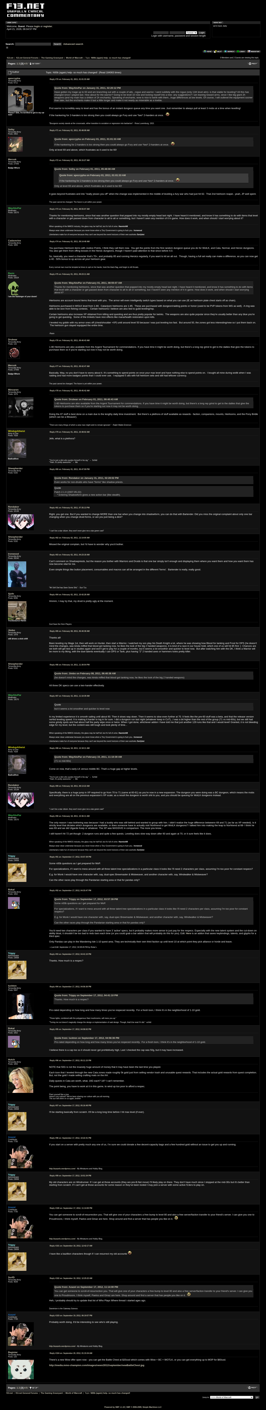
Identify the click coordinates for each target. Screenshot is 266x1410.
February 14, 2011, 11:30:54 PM (70, 665)
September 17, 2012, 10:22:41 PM (70, 1138)
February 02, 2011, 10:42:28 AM (70, 595)
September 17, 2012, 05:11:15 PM (70, 1060)
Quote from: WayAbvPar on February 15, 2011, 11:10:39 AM (88, 756)
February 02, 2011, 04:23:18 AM (70, 555)
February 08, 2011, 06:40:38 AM (70, 631)
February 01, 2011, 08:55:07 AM (70, 209)
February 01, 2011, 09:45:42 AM (70, 391)
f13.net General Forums (27, 58)
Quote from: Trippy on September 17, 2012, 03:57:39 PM (86, 899)
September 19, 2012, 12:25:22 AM (71, 1278)
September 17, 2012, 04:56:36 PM (70, 987)
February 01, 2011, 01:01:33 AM (70, 79)
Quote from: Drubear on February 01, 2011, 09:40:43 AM (86, 399)
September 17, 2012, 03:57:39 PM (70, 857)
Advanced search (73, 44)
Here (188, 933)
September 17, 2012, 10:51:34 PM (70, 1176)
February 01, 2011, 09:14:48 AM (70, 242)
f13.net (10, 58)
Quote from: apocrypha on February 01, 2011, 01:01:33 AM (87, 139)
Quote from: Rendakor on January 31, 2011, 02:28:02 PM (86, 478)
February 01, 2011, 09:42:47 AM (70, 366)
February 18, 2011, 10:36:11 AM (70, 816)
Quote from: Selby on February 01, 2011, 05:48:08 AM (84, 169)
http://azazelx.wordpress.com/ (62, 1169)
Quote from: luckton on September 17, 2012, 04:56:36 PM (86, 1038)
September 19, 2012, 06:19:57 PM (71, 1316)
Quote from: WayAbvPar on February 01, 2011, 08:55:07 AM (88, 282)
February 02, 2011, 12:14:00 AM (70, 538)
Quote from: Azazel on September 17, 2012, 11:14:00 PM (86, 1287)
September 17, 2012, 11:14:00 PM (71, 1208)
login (37, 26)
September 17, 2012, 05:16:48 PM (70, 1106)
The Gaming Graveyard (52, 58)
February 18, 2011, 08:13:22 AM (70, 786)
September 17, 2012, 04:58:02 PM (70, 1029)
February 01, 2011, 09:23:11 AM (70, 274)
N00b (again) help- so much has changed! (111, 58)
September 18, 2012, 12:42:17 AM (71, 1246)
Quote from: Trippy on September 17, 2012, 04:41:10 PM (86, 995)
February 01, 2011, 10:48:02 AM (70, 432)
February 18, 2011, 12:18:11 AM (70, 748)
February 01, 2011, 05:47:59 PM (70, 469)
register (47, 26)
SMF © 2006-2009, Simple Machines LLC (144, 1407)
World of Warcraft (74, 58)
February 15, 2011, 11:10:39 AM (70, 696)
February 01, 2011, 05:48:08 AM (70, 130)
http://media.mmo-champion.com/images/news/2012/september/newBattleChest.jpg (96, 1365)
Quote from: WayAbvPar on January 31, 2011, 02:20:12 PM (87, 88)
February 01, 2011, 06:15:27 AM (70, 160)
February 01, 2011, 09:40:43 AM (70, 340)
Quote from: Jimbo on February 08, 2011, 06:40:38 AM (85, 673)
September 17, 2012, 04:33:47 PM (70, 890)
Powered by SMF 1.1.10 (114, 1407)
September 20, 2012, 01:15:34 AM (71, 1353)
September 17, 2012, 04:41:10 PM (70, 954)
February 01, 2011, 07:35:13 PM (70, 508)
